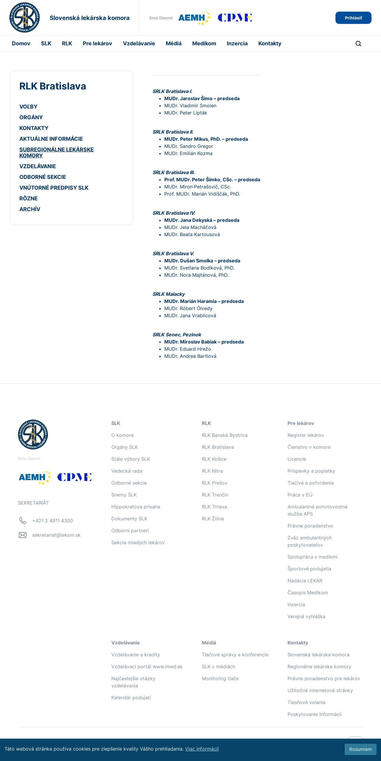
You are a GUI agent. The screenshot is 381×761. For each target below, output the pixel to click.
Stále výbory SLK (130, 459)
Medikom (204, 43)
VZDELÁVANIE (37, 166)
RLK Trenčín (215, 495)
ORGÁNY (31, 117)
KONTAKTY (34, 128)
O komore (122, 435)
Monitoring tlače (220, 678)
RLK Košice (214, 459)
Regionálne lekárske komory (319, 666)
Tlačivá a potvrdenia (311, 483)
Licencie (297, 459)
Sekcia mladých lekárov (138, 542)
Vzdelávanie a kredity (135, 655)
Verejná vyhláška (306, 616)
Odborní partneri (130, 530)
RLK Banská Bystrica (225, 435)
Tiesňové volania (306, 702)
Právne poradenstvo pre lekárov (324, 678)
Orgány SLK (124, 447)
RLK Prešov (214, 483)
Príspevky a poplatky (311, 471)
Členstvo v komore (309, 447)
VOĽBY (28, 106)
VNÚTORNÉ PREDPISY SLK (53, 188)
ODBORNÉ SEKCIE (42, 177)
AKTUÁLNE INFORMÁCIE (51, 139)
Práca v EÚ (300, 495)
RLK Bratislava (218, 447)
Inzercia (237, 43)
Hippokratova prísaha (135, 507)
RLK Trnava (214, 507)
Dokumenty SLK (129, 519)
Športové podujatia (309, 569)
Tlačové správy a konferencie (235, 655)
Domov (21, 43)
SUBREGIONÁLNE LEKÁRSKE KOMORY (56, 152)
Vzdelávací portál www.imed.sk (146, 666)
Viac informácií (202, 749)
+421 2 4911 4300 (52, 521)
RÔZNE (28, 198)
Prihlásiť (353, 17)
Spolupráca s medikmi (313, 557)
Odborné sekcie (129, 483)
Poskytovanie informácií (315, 714)
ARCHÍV (29, 209)
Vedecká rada (126, 471)
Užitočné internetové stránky (320, 690)
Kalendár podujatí (131, 697)
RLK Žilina (213, 519)
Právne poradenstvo (310, 526)
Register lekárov (306, 435)
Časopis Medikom (308, 593)
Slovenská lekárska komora (318, 655)
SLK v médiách (218, 666)
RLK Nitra (212, 471)
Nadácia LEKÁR (305, 581)
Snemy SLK (124, 495)
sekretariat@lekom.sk (56, 535)
